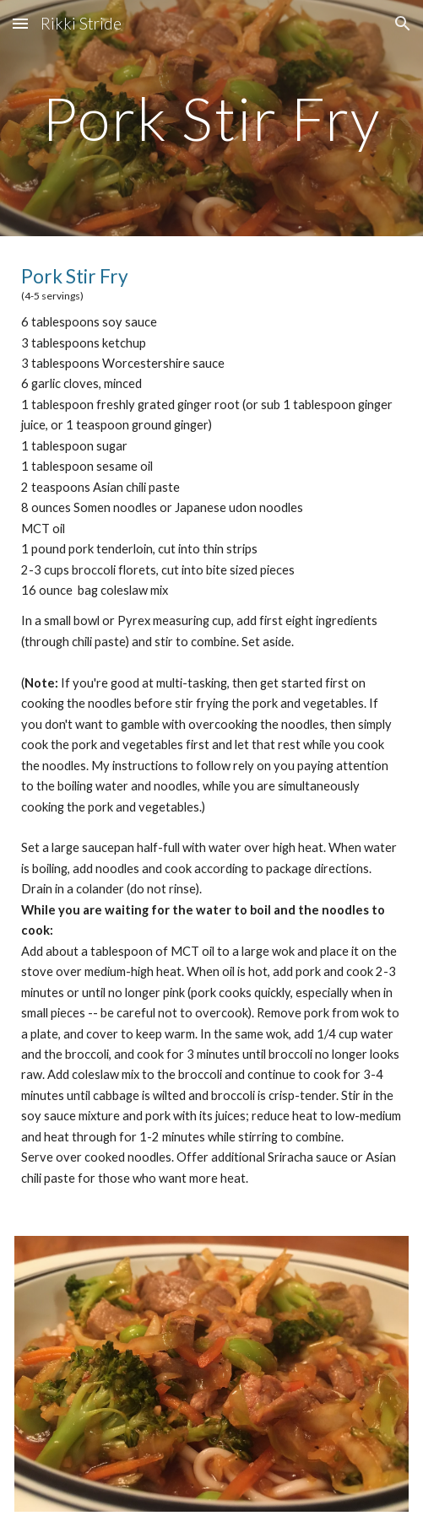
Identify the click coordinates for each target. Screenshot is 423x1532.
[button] (20, 23)
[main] (211, 118)
